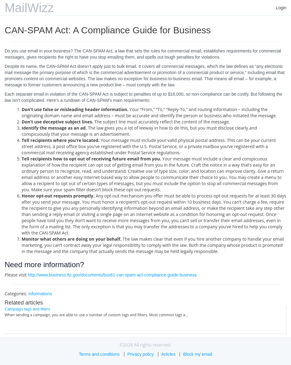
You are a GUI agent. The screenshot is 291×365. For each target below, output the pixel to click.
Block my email (197, 354)
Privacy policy (140, 354)
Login (281, 7)
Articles (168, 354)
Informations (40, 293)
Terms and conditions (99, 354)
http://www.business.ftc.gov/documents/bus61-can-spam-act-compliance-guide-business (112, 274)
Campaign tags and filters (27, 309)
